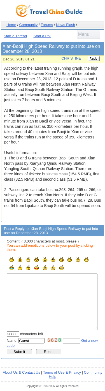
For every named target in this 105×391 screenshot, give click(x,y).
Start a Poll (43, 36)
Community (28, 25)
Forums (47, 25)
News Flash (65, 25)
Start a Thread (15, 36)
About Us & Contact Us (21, 372)
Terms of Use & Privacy (62, 372)
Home (11, 25)
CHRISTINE (71, 58)
